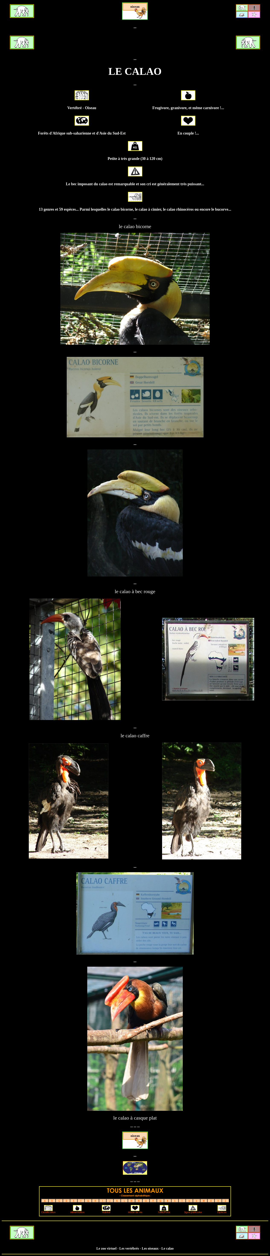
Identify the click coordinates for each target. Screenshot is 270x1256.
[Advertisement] (135, 42)
